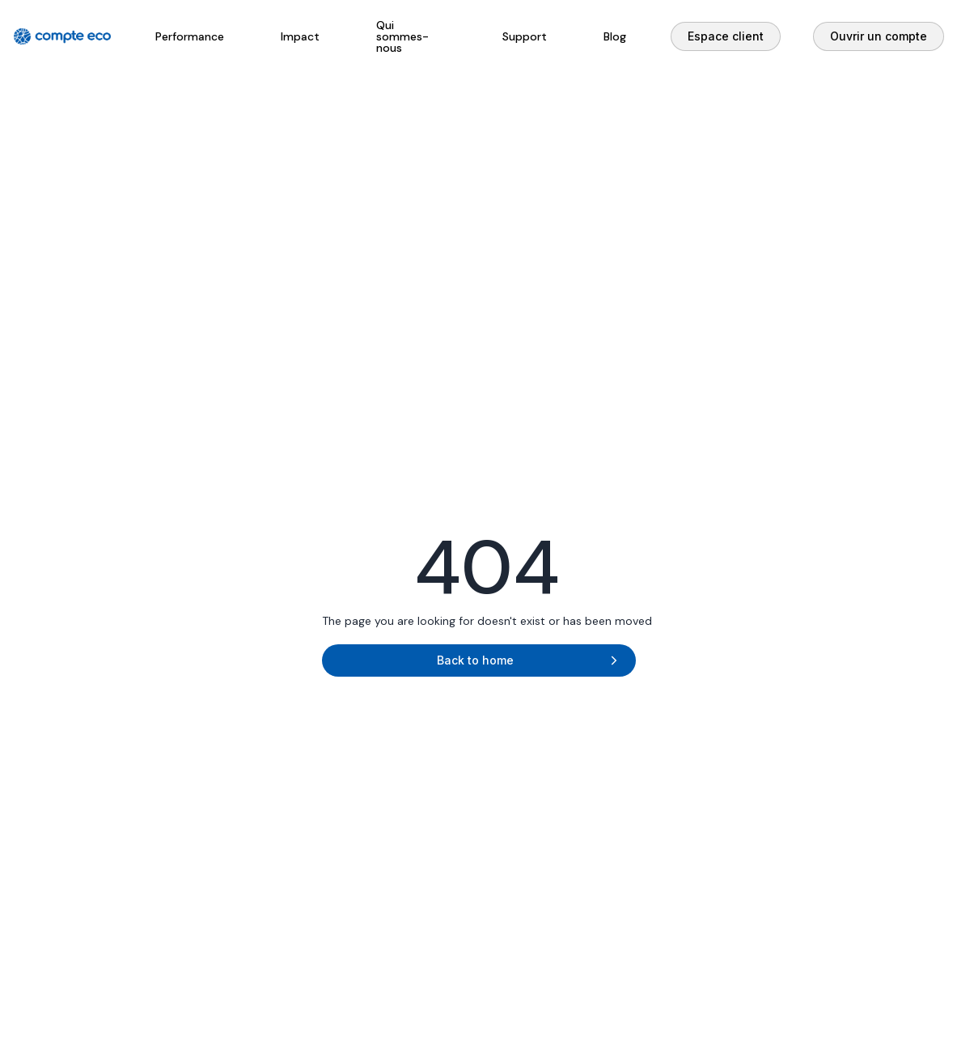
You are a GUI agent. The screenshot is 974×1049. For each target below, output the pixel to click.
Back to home (475, 660)
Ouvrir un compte (878, 36)
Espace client (726, 36)
